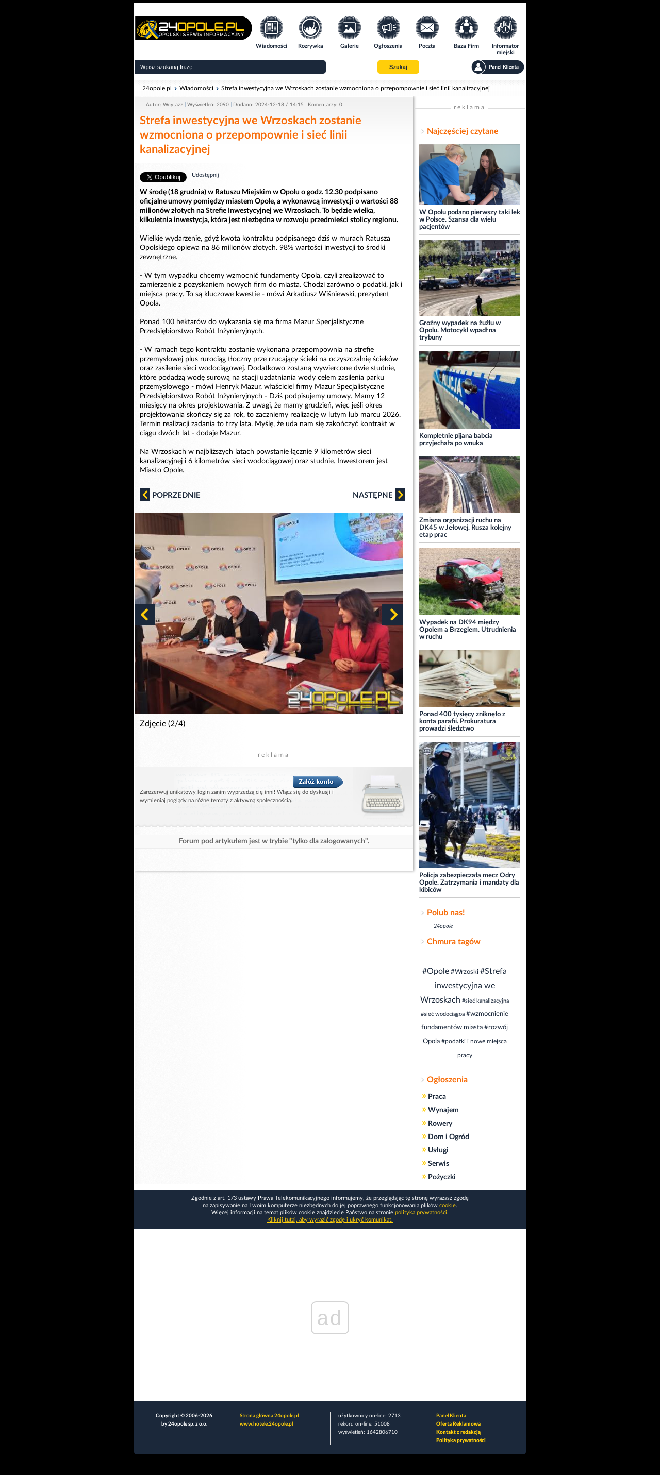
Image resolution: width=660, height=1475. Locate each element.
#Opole (435, 971)
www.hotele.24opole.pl (266, 1424)
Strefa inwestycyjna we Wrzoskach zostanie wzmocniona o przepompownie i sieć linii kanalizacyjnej (355, 88)
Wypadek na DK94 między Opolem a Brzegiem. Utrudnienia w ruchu (467, 629)
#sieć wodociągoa (443, 1014)
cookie (447, 1205)
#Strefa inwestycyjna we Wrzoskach (463, 985)
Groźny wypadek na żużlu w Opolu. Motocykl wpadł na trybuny (460, 330)
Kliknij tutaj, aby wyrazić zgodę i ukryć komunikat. (330, 1220)
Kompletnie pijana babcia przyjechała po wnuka (456, 440)
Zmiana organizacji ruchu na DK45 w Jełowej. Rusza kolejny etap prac (465, 527)
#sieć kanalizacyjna (485, 1001)
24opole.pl (157, 88)
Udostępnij (205, 175)
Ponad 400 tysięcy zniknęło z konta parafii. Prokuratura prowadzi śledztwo (462, 721)
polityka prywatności (421, 1212)
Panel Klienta (451, 1415)
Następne (379, 494)
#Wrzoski (464, 972)
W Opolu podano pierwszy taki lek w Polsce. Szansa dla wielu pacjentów (469, 219)
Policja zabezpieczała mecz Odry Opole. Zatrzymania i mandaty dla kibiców (469, 882)
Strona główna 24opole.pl (269, 1415)
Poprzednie (170, 494)
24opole (443, 926)
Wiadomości (196, 88)
